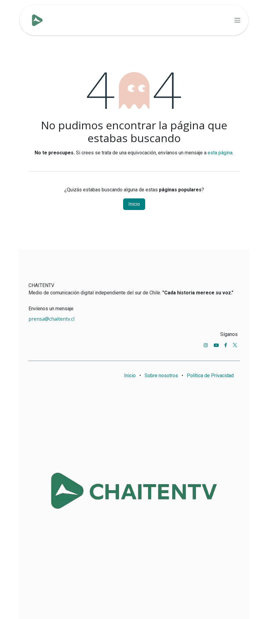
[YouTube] (216, 345)
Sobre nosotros (161, 375)
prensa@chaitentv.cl (51, 318)
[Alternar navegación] (237, 20)
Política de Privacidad (210, 375)
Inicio (134, 204)
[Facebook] (225, 345)
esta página (220, 153)
